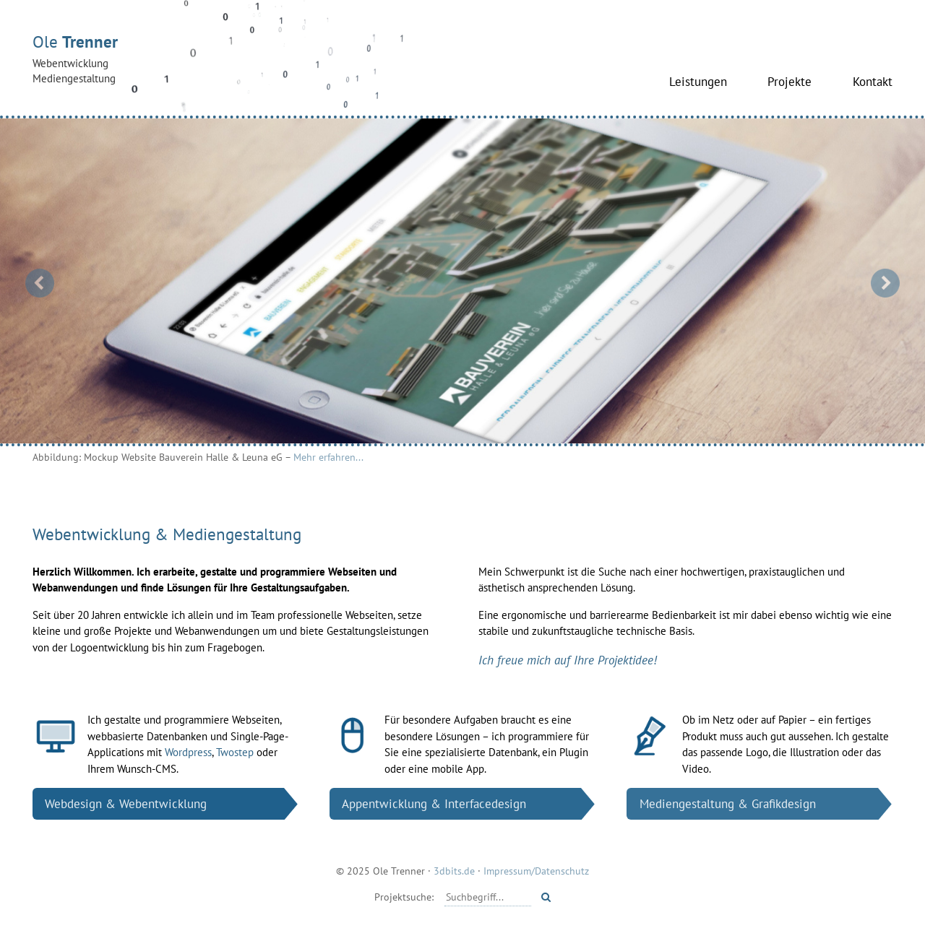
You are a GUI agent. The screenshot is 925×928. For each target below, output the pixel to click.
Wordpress (188, 752)
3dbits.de (454, 870)
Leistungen (698, 81)
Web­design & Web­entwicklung (126, 803)
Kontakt (872, 81)
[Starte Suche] (546, 897)
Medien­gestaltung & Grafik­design (728, 803)
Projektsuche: (404, 896)
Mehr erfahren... (328, 457)
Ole (220, 58)
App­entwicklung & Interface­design (434, 803)
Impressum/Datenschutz (536, 870)
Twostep (235, 752)
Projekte (789, 81)
